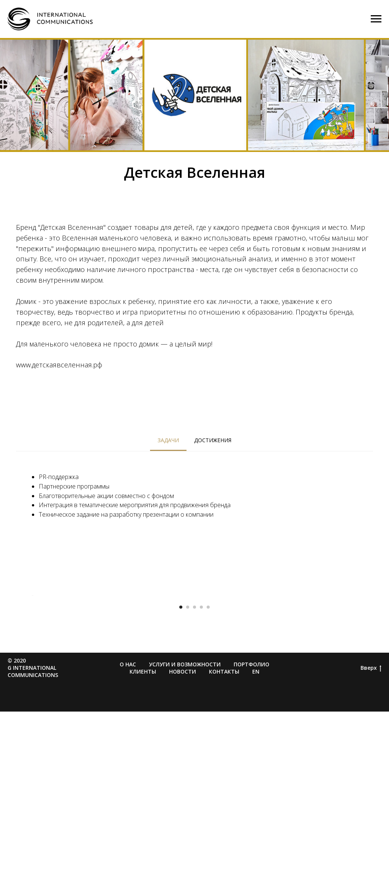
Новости (182, 841)
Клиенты (143, 841)
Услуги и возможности (185, 833)
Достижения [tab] (212, 440)
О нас (128, 833)
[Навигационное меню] (376, 19)
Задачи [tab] (168, 440)
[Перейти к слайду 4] (201, 776)
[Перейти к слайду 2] (187, 776)
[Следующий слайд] (357, 680)
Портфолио (251, 833)
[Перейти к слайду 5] (208, 776)
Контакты (224, 841)
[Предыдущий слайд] (31, 680)
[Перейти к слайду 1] (180, 776)
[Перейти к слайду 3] (194, 776)
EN (255, 841)
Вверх (371, 837)
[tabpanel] (194, 494)
